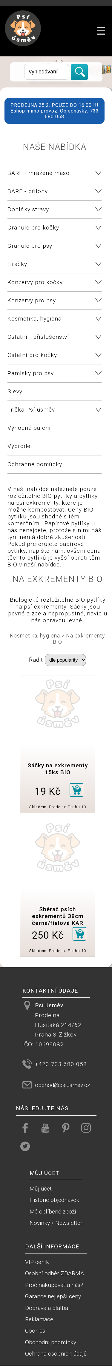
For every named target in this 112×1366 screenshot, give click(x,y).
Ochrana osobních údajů (56, 1353)
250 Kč (48, 935)
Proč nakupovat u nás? (54, 1285)
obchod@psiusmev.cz (62, 1085)
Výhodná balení (29, 427)
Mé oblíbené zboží (53, 1211)
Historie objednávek (54, 1199)
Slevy (14, 391)
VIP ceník (37, 1262)
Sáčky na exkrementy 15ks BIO (57, 769)
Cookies (35, 1330)
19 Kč (48, 791)
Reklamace (39, 1319)
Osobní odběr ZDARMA (54, 1273)
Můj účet (41, 1188)
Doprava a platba (46, 1308)
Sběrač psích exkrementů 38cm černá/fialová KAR (57, 916)
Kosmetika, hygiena (35, 635)
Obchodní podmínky (50, 1342)
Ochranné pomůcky (34, 464)
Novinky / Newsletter (56, 1222)
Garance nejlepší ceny (53, 1296)
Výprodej (19, 446)
